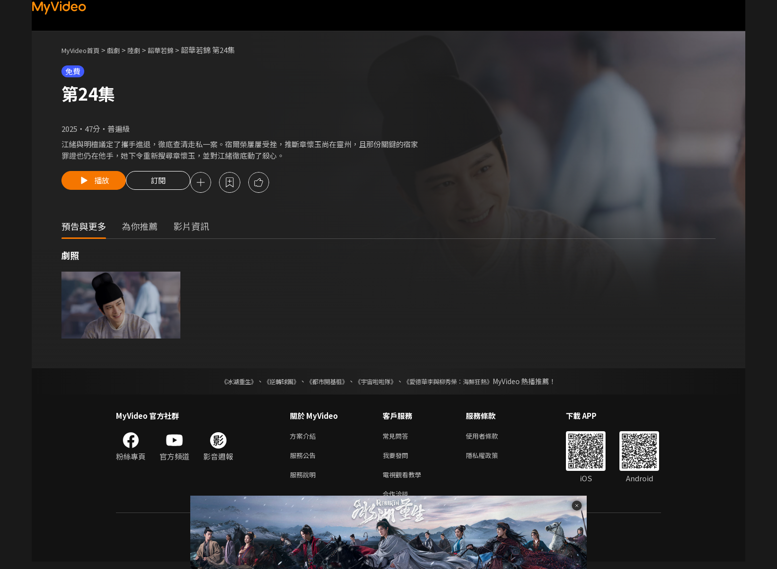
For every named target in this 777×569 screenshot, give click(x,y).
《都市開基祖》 (322, 383)
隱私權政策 (490, 459)
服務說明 (305, 479)
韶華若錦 (173, 50)
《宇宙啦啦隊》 (377, 383)
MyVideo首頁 (84, 50)
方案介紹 (305, 438)
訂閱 (166, 183)
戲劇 (121, 50)
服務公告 (305, 459)
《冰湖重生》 (221, 383)
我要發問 (397, 459)
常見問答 (397, 438)
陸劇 (143, 50)
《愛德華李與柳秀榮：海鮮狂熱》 (461, 383)
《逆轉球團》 (270, 383)
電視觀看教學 (405, 479)
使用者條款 (490, 438)
